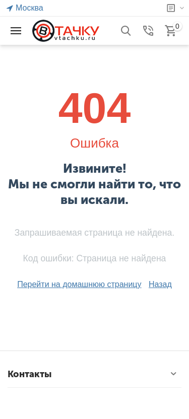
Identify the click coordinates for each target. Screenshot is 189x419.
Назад (160, 284)
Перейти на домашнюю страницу (79, 284)
